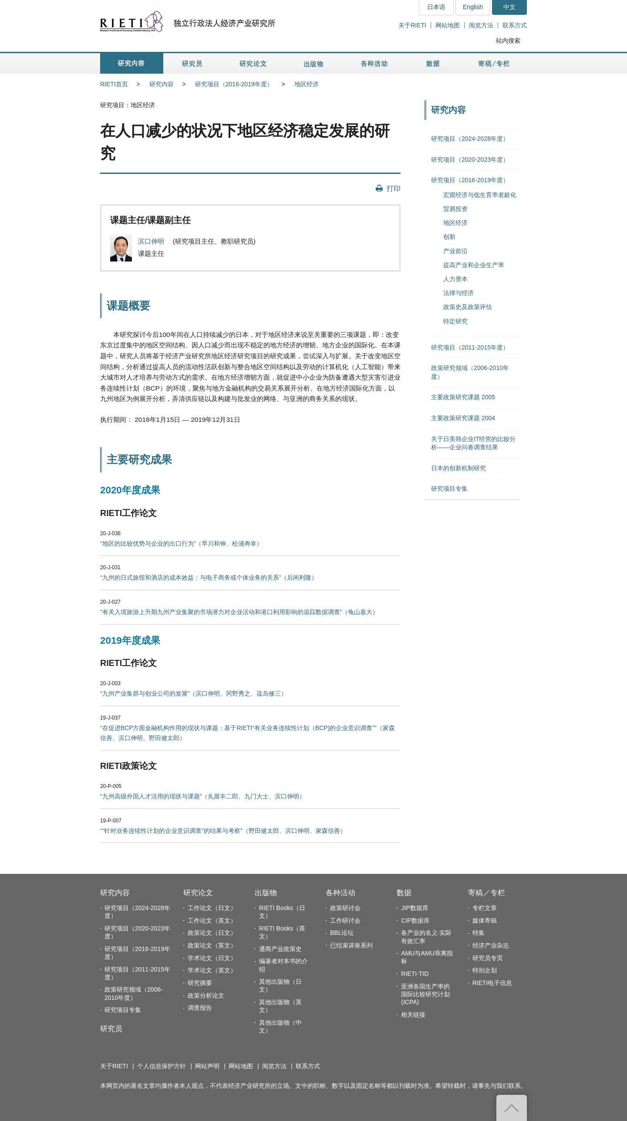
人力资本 (455, 278)
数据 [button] (434, 63)
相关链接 (413, 1014)
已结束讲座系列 (351, 945)
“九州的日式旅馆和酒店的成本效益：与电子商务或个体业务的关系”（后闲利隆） (208, 577)
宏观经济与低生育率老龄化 (479, 194)
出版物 (266, 893)
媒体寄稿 (484, 920)
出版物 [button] (313, 63)
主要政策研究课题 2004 (463, 417)
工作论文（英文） (212, 920)
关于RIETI (412, 25)
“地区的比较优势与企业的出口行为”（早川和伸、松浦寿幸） (181, 543)
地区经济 (306, 84)
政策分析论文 (206, 995)
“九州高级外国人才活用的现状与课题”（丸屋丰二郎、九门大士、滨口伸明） (202, 796)
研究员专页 (487, 958)
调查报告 (200, 1007)
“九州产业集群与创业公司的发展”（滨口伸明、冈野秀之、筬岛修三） (193, 693)
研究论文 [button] (253, 63)
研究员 (111, 1029)
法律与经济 (458, 292)
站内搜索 (508, 40)
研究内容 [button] (131, 63)
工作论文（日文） (212, 907)
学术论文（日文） (212, 958)
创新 (449, 236)
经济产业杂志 (490, 945)
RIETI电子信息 (492, 982)
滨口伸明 (152, 241)
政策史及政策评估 (467, 306)
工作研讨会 (345, 920)
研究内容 (161, 84)
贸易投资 (455, 208)
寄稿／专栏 (486, 893)
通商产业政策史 (280, 948)
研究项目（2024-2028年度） (470, 138)
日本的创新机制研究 (458, 468)
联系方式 (514, 25)
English (473, 6)
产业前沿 (455, 251)
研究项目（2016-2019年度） (234, 84)
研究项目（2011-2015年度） (470, 347)
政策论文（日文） (212, 932)
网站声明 (207, 1066)
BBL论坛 (342, 932)
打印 (394, 188)
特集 (478, 932)
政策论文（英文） (212, 945)
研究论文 (198, 893)
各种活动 (340, 893)
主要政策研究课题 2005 (463, 397)
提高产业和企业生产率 (473, 265)
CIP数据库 (415, 920)
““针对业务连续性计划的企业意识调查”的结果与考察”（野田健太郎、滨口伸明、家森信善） (223, 830)
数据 (404, 893)
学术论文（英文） (212, 970)
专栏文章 (484, 907)
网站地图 (447, 25)
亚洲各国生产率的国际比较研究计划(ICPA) (425, 994)
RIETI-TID (414, 973)
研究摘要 (200, 982)
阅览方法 (481, 25)
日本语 (436, 6)
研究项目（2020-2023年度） (470, 159)
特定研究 (455, 321)
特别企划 (484, 970)
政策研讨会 (345, 907)
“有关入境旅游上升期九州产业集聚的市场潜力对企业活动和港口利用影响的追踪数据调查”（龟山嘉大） (239, 611)
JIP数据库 (414, 907)
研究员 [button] (192, 63)
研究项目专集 (449, 488)
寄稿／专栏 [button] (494, 63)
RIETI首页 (114, 84)
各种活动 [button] (374, 63)
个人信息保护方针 (161, 1066)
